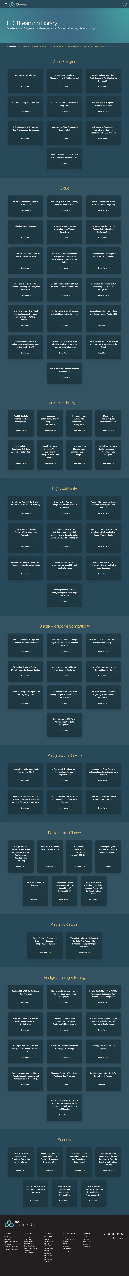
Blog (64, 1237)
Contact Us (86, 1246)
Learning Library (68, 1251)
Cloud (25, 46)
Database (7, 1239)
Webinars (66, 1246)
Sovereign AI (28, 1237)
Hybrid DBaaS (28, 1243)
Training (46, 1250)
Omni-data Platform (30, 1246)
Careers (85, 1244)
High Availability (57, 46)
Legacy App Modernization (28, 1240)
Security (64, 1139)
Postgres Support (64, 924)
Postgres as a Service (103, 46)
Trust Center (48, 1253)
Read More (25, 87)
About (85, 1237)
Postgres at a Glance (64, 833)
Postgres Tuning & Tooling (64, 977)
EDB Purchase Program (48, 1260)
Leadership (86, 1239)
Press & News (87, 1242)
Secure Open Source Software (30, 1249)
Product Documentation (49, 1240)
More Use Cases (29, 1253)
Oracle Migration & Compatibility (79, 46)
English (118, 1238)
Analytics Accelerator (11, 1246)
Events (65, 1243)
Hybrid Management (11, 1242)
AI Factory (7, 1244)
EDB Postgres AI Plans (49, 1256)
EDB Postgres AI (9, 1237)
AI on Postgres (13, 46)
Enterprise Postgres (39, 46)
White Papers (67, 1248)
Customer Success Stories (69, 1240)
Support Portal (48, 1248)
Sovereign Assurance (11, 1249)
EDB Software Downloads (48, 1245)
